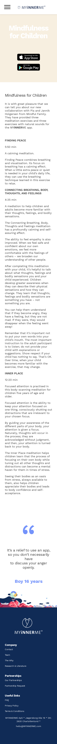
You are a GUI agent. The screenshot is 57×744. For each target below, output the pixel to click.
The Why (9, 660)
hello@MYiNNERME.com (28, 726)
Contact (9, 649)
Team (7, 655)
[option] (28, 564)
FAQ (7, 700)
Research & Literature (15, 666)
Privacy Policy (11, 705)
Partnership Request (15, 686)
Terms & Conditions (14, 711)
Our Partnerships (13, 680)
